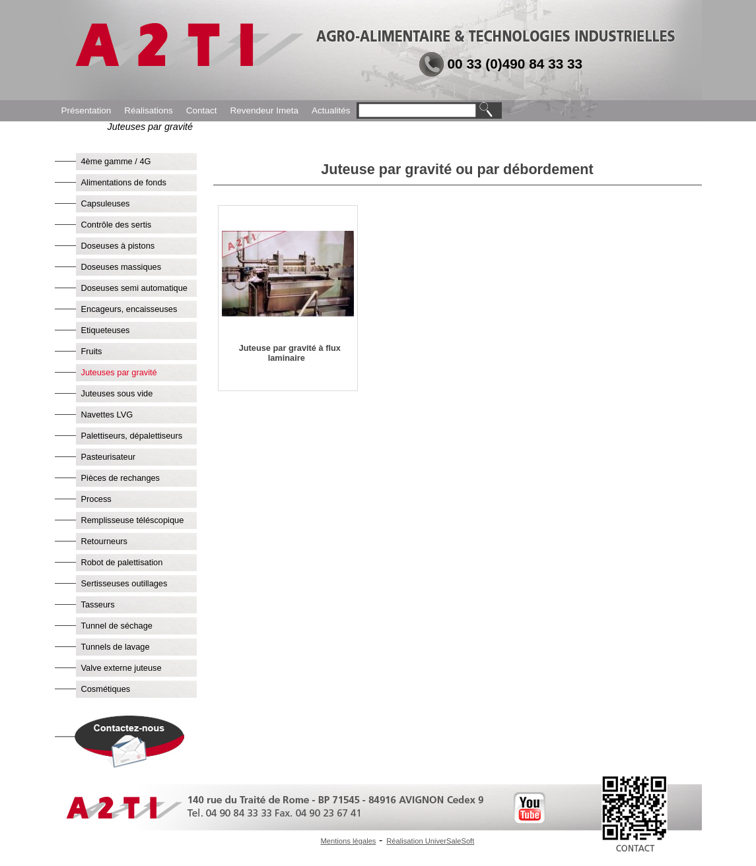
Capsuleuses (105, 203)
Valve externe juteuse (121, 668)
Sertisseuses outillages (124, 583)
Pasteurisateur (108, 457)
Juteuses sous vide (117, 393)
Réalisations (148, 110)
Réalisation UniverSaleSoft (430, 841)
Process (96, 499)
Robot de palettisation (122, 562)
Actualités (331, 110)
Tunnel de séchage (117, 626)
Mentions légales (348, 841)
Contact (201, 110)
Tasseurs (98, 604)
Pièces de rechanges (120, 478)
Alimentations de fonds (123, 182)
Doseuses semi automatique (134, 288)
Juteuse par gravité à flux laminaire (290, 353)
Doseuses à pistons (118, 246)
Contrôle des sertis (116, 225)
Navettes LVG (107, 414)
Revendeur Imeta (264, 110)
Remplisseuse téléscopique (132, 520)
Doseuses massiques (121, 267)
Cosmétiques (106, 689)
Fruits (91, 351)
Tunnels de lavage (115, 647)
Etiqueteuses (105, 330)
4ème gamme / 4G (116, 161)
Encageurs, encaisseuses (129, 309)
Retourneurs (104, 541)
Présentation (86, 110)
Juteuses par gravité (119, 372)
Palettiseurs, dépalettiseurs (132, 436)
